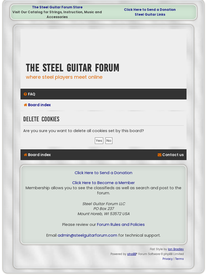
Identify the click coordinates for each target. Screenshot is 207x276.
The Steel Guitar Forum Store (57, 7)
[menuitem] (29, 94)
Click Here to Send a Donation (150, 9)
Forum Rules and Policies (121, 224)
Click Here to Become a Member (103, 182)
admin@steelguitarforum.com (87, 235)
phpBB (131, 254)
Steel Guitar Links (150, 14)
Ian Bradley (176, 249)
